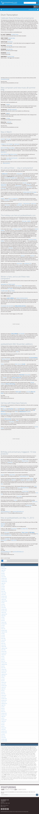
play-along (21, 770)
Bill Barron (13, 747)
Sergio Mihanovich (24, 773)
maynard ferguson (5, 765)
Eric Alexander (26, 754)
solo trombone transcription (27, 775)
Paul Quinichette (8, 769)
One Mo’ (23, 364)
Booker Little (15, 749)
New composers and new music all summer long (18, 88)
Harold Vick (13, 757)
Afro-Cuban (3, 188)
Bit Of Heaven (10, 42)
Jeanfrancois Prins (23, 759)
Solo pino (8, 775)
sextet (29, 773)
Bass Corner (3, 406)
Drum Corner (11, 421)
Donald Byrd (23, 752)
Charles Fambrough (11, 750)
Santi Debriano (16, 773)
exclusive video (16, 755)
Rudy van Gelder (7, 773)
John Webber (20, 760)
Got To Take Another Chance (23, 487)
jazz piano (10, 759)
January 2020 (3, 640)
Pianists (2, 364)
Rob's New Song (9, 49)
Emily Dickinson (21, 754)
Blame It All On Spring (10, 384)
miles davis (7, 766)
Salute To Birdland (29, 480)
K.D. (35, 761)
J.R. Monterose (26, 758)
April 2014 (3, 692)
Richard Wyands (11, 772)
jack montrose (30, 758)
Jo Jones (5, 760)
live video (34, 763)
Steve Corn (26, 776)
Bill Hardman (17, 747)
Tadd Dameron (3, 777)
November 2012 (4, 714)
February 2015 (3, 682)
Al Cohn (12, 746)
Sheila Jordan (32, 773)
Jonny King (28, 391)
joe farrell (8, 760)
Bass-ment (5, 409)
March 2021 (3, 628)
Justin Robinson (32, 761)
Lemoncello (28, 411)
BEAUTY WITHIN (4, 148)
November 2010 (4, 732)
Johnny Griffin (25, 760)
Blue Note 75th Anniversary (12, 748)
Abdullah (29, 221)
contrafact (11, 751)
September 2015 (4, 674)
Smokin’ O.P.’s (34, 501)
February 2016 (3, 669)
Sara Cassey (20, 773)
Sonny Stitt (11, 776)
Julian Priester (19, 263)
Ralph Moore (19, 771)
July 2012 (2, 718)
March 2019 (3, 643)
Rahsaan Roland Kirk (27, 192)
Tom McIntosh (18, 777)
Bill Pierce (21, 747)
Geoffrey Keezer (6, 756)
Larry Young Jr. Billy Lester (16, 763)
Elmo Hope (8, 139)
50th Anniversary (3, 746)
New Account (10, 9)
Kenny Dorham (3, 184)
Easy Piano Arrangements (19, 753)
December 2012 (4, 713)
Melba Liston (16, 765)
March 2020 (3, 638)
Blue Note (25, 183)
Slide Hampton (12, 774)
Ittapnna (2, 475)
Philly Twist (29, 184)
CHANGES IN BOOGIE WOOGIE (22, 298)
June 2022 (3, 618)
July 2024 (2, 584)
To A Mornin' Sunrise (14, 34)
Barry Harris (28, 746)
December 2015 (4, 671)
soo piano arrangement (17, 776)
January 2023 (3, 607)
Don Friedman (6, 752)
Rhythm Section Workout (5, 772)
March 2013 (3, 711)
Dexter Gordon (27, 374)
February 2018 (3, 651)
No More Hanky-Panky (16, 377)
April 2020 (3, 636)
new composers (23, 767)
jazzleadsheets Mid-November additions (17, 344)
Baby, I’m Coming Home (13, 198)
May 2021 (3, 627)
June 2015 (3, 679)
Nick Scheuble (8, 767)
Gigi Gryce (23, 255)
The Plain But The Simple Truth (11, 178)
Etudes (34, 754)
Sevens (7, 158)
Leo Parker (26, 763)
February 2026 (3, 568)
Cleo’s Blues (19, 496)
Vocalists (2, 198)
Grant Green (29, 756)
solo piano (24, 774)
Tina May (4, 377)
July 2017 (2, 656)
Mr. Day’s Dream (29, 505)
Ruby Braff (2, 773)
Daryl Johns (19, 751)
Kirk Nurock (31, 762)
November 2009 (4, 740)
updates (11, 778)
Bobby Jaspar (22, 409)
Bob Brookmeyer (18, 748)
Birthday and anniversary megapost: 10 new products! (18, 452)
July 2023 (2, 602)
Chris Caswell (30, 750)
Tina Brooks (11, 777)
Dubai (17, 420)
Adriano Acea (9, 746)
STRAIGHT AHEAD (11, 284)
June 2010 (3, 734)
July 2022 (2, 617)
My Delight (34, 192)
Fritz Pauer (27, 755)
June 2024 (3, 586)
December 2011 (4, 719)
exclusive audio (3, 755)
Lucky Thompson (28, 178)
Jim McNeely (28, 759)
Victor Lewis (18, 391)
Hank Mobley (19, 205)
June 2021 (3, 625)
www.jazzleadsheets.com (6, 511)
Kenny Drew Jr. (3, 152)
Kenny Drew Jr (17, 762)
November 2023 (4, 597)
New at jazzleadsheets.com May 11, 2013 (17, 517)
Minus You (10, 766)
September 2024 (4, 581)
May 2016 (3, 666)
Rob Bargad (16, 772)
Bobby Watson (7, 749)
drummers (20, 203)
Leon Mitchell (31, 763)
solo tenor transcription (13, 775)
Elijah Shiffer (13, 754)
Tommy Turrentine (23, 777)
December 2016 (4, 662)
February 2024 (3, 592)
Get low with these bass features (14, 402)
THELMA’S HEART (4, 291)
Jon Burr (15, 500)
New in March (6, 131)
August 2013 (3, 705)
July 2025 (2, 571)
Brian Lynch (19, 749)
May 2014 (3, 690)
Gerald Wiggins (11, 756)
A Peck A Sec (33, 203)
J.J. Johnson (21, 758)
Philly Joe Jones (18, 185)
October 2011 (3, 721)
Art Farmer (24, 746)
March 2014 (3, 693)
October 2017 (3, 654)
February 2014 (3, 695)
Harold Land (9, 757)
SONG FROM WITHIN (5, 154)
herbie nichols (22, 757)
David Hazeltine (23, 751)
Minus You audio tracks (16, 766)
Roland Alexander (14, 158)
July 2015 (2, 677)
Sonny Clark (8, 776)
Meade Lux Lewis (11, 765)
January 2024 (3, 594)
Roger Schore (20, 772)
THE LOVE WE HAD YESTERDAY (7, 306)
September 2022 (4, 614)
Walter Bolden (12, 475)
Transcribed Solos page (5, 79)
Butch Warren (30, 749)
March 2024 (3, 591)
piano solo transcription (11, 770)
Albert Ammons (16, 746)
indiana (10, 758)
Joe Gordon (12, 760)
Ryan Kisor (11, 773)
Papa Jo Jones (29, 767)
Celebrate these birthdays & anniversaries (17, 18)
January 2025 (3, 576)
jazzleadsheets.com (18, 759)
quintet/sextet (3, 771)
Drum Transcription (7, 753)
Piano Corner (32, 769)
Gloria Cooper (20, 756)
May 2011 (3, 724)
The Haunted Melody (33, 357)
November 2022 (4, 610)
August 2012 (3, 716)
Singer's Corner (7, 774)
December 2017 (4, 653)
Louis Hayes (7, 764)
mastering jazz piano (30, 764)
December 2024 (4, 578)
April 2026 (3, 566)
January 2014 (3, 697)
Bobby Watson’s (23, 411)
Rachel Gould (8, 771)
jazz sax (13, 759)
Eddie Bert (25, 753)
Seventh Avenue (25, 461)
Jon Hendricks (6, 761)
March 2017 (3, 661)
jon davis (35, 760)
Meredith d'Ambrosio (28, 765)
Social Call (32, 255)
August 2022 (3, 615)
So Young (8, 118)
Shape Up (8, 113)
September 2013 (4, 703)
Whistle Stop (3, 185)
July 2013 (2, 706)
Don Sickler (14, 752)
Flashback (8, 104)
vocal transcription (25, 778)
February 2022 (3, 622)
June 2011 (3, 723)
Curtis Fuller (15, 751)
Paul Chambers (34, 767)
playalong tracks (25, 770)
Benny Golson (6, 747)
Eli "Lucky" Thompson (8, 754)
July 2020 (2, 633)
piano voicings (17, 770)
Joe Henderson (16, 760)
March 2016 (3, 667)
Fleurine (19, 755)
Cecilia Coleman (6, 750)
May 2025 (3, 573)
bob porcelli (23, 748)
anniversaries (20, 746)
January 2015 (3, 684)
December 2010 (4, 731)
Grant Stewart (33, 756)
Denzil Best (32, 751)
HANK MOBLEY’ (4, 284)
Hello (2, 484)
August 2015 (3, 675)
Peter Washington (14, 769)
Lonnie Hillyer (3, 764)
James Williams (12, 148)
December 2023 (4, 596)
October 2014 (3, 687)
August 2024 (3, 583)
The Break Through (10, 56)
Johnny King (29, 760)
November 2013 (4, 700)
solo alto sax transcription (19, 774)
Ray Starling (31, 771)
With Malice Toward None (12, 109)
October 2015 (3, 672)
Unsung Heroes (19, 173)
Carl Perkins (34, 749)
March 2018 (3, 649)
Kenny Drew (12, 762)
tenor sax (7, 777)
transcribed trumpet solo (30, 777)
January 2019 (3, 645)
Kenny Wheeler (27, 762)
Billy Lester (33, 747)
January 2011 (3, 729)
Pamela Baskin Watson (24, 767)
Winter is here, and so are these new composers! (15, 277)
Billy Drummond (27, 203)
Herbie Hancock (17, 757)
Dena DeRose (28, 751)
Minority (22, 480)
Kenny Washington (22, 762)
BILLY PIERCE (12, 291)
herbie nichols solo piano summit (29, 757)
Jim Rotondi (7, 205)
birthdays (2, 748)
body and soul (11, 749)
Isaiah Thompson (17, 758)
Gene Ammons (31, 755)
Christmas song (34, 750)
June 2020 (3, 635)
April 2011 (3, 726)
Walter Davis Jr (6, 779)
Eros (30, 263)
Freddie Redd (16, 144)
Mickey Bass (3, 766)
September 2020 (4, 631)
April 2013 (3, 710)
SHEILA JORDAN (14, 333)
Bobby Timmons (18, 364)
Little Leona (9, 122)
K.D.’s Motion (29, 187)
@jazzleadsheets (6, 163)
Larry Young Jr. (10, 763)
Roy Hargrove (35, 772)
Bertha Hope (3, 414)
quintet (33, 770)
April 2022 (3, 620)
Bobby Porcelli (32, 748)
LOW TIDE (3, 139)
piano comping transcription (26, 769)
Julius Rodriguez (27, 761)
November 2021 (4, 623)
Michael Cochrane (13, 154)
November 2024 (4, 579)
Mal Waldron (17, 764)
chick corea (26, 750)
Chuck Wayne (6, 200)
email (17, 351)
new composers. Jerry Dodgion (31, 766)
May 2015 (3, 680)
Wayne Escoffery (10, 779)
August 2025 (3, 570)
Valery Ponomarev (15, 778)
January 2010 (3, 737)
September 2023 (4, 601)
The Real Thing (25, 491)
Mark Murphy (25, 764)
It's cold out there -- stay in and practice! (17, 167)
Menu (36, 7)
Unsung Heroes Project (6, 778)
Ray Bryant (31, 239)
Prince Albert (30, 770)
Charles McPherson (17, 750)
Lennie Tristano (22, 763)
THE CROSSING (21, 333)
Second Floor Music (5, 805)
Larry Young (6, 763)
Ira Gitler (13, 758)
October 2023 (3, 599)
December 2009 (4, 739)
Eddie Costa (29, 753)
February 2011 (3, 727)
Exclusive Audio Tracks (9, 755)
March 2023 (3, 605)
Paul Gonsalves (3, 769)
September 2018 (4, 648)
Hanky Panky (21, 374)
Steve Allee (22, 776)
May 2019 (3, 641)
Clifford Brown (8, 751)
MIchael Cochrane (33, 765)
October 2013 (3, 701)
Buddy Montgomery (24, 749)
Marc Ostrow (21, 764)
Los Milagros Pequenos (16, 229)
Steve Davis (30, 776)
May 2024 (3, 588)
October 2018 (3, 646)
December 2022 (4, 609)
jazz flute (7, 759)
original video (18, 767)
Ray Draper (27, 771)
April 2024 (3, 589)
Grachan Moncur (24, 756)
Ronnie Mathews (30, 772)
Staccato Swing (9, 45)
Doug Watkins (27, 752)
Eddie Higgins (33, 753)
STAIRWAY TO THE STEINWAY (7, 144)
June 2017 (3, 658)
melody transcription (21, 765)
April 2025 (3, 575)
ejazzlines (2, 754)
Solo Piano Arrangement (30, 774)
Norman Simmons (13, 767)
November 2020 (4, 630)
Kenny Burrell (3, 762)
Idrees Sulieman (6, 758)
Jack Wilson (34, 758)
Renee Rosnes (35, 771)
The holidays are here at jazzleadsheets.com (18, 215)
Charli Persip (8, 159)
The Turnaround (19, 285)
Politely (16, 411)
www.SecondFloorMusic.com (18, 511)
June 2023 (3, 604)
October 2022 (3, 612)
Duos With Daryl (13, 753)
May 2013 (3, 708)
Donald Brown (19, 752)
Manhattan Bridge (11, 38)
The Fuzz (16, 409)
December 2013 (4, 698)
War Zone (8, 53)
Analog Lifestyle (26, 811)
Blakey (31, 478)
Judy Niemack (26, 263)
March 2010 (3, 736)
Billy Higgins (10, 288)
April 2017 (3, 659)
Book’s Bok (9, 414)
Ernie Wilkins (31, 754)
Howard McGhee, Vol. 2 (24, 476)
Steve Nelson (34, 776)
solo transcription (20, 775)
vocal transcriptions (31, 778)
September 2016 (4, 664)
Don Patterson (14, 528)
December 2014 (4, 685)
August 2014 (3, 688)
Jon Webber (10, 761)
